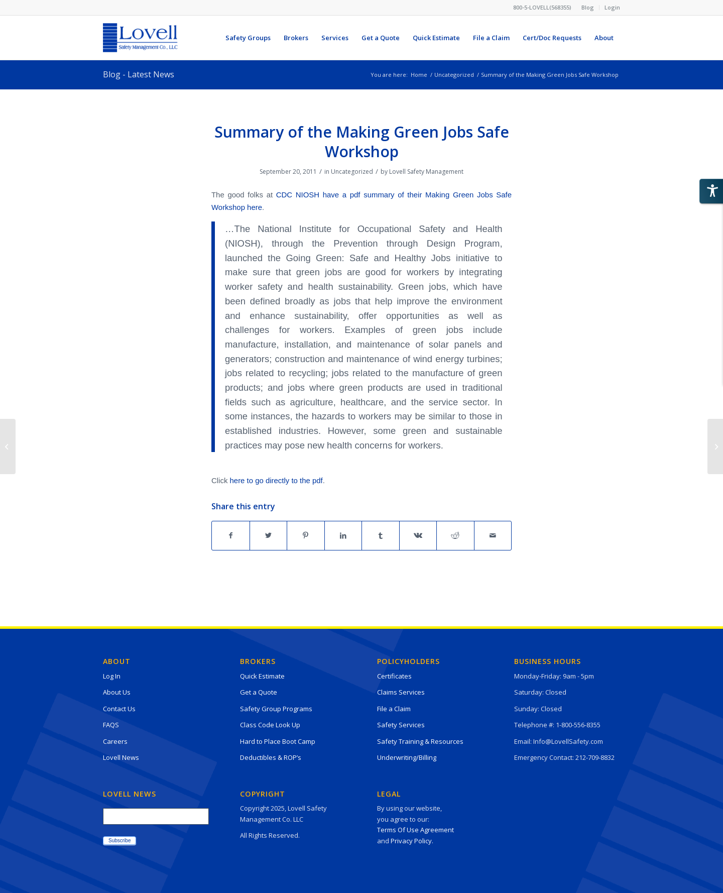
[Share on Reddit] (455, 535)
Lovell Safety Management (426, 171)
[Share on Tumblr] (380, 535)
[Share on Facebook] (231, 535)
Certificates (394, 676)
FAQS (111, 724)
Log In (111, 676)
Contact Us (119, 708)
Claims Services (401, 692)
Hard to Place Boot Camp (277, 741)
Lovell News (121, 757)
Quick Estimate (262, 676)
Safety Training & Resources (420, 741)
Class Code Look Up (270, 724)
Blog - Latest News (138, 74)
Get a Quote (258, 692)
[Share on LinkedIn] (343, 535)
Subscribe (119, 840)
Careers (115, 741)
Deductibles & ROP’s (270, 757)
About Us (117, 692)
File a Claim (394, 708)
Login (612, 7)
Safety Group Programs (276, 708)
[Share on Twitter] (268, 535)
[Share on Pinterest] (305, 535)
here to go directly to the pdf (276, 480)
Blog (587, 7)
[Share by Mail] (493, 535)
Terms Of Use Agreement (415, 829)
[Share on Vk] (418, 535)
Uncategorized (352, 171)
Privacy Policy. (412, 840)
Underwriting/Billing (406, 757)
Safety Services (401, 724)
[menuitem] (587, 7)
